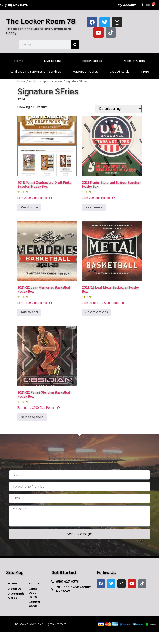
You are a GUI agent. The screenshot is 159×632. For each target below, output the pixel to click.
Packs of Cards (134, 61)
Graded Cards (119, 71)
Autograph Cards (85, 71)
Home (18, 61)
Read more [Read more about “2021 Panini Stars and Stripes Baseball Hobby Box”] (93, 207)
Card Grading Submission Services (35, 71)
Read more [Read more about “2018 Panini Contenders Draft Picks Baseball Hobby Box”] (29, 207)
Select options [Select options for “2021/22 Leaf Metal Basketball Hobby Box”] (96, 312)
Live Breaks (52, 61)
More (145, 71)
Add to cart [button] (29, 312)
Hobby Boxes (92, 61)
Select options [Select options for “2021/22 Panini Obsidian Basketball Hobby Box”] (32, 417)
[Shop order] (118, 109)
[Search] (75, 44)
